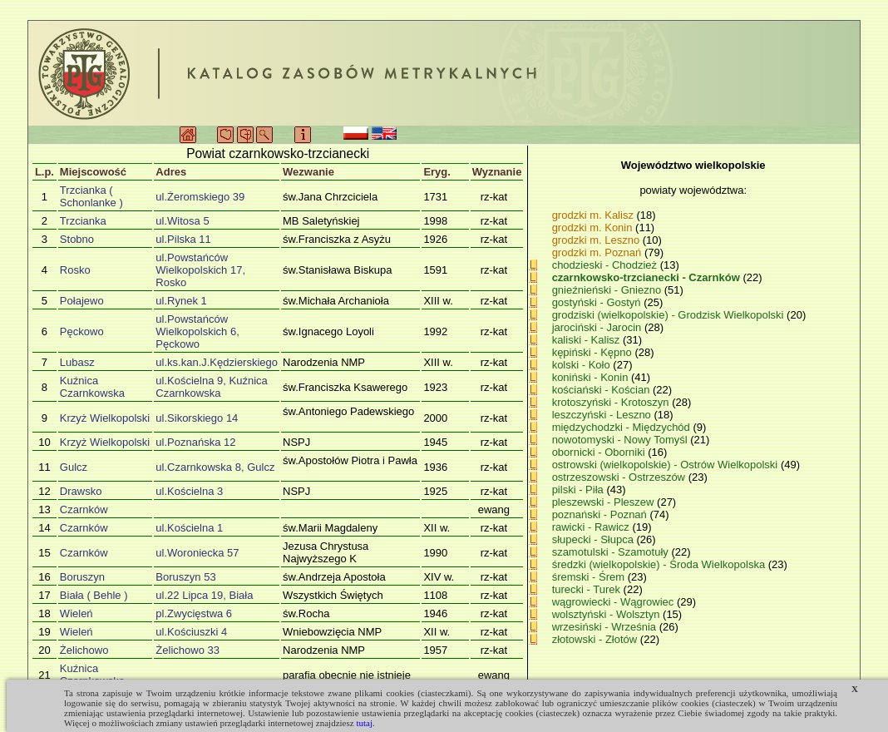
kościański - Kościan (602, 389)
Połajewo (82, 300)
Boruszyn (82, 577)
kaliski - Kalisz (587, 340)
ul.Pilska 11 (182, 239)
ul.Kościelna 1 (189, 528)
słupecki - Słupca (594, 539)
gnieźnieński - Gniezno (608, 290)
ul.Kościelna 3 (189, 491)
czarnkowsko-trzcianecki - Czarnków (647, 277)
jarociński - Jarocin (598, 327)
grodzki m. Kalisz (593, 215)
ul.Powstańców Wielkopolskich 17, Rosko (200, 270)
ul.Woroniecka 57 (197, 553)
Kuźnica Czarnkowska (92, 386)
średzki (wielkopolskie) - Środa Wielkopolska (660, 564)
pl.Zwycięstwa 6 (193, 613)
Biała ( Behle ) (94, 595)
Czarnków (84, 509)
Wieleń (76, 613)
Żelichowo (84, 650)
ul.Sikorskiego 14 (196, 418)
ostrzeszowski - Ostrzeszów (620, 477)
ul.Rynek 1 (180, 300)
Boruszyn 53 (185, 577)
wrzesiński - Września (605, 627)
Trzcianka (83, 221)
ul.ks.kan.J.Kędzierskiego (216, 362)
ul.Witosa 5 (182, 221)
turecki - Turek (588, 589)
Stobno (77, 239)
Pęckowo (82, 331)
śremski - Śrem (590, 577)
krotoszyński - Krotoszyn (612, 402)
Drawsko (81, 491)
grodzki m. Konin (592, 227)
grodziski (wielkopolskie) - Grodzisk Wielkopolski (669, 315)
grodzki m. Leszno (596, 240)
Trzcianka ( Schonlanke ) (91, 196)
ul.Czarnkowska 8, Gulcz (214, 467)
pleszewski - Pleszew (604, 502)
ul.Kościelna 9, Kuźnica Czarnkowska (211, 386)
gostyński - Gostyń (598, 302)
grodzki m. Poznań (597, 252)
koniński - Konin (591, 377)
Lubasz (77, 362)
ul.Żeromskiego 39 (199, 196)
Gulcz (73, 467)
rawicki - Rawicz (592, 527)
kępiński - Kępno (593, 352)
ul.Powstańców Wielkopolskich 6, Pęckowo (197, 331)
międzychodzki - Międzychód (622, 427)
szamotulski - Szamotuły (612, 552)
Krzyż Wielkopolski (105, 418)
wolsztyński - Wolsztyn (607, 614)
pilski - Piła (579, 489)
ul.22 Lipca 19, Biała (204, 595)
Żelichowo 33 (187, 650)
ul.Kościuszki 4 (191, 632)
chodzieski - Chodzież (606, 265)
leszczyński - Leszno (603, 414)
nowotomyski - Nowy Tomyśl (621, 439)
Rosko (75, 270)
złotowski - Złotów (596, 639)
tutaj (364, 723)
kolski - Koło (583, 365)
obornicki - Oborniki (600, 452)
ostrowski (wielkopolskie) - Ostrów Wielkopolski (666, 464)
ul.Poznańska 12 (195, 442)
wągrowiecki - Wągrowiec (614, 602)
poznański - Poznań (601, 514)
